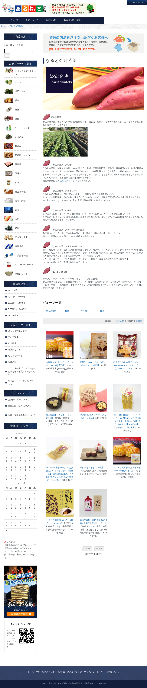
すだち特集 (13, 337)
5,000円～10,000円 (17, 309)
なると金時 (51, 311)
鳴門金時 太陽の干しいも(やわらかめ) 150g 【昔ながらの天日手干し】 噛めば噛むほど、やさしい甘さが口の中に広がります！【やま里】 (127, 421)
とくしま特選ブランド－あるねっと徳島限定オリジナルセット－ (21, 371)
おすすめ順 (119, 321)
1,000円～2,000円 (16, 296)
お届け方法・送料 (71, 20)
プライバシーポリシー (94, 672)
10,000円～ (13, 315)
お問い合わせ (114, 20)
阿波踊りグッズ (15, 349)
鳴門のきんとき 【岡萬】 (92, 467)
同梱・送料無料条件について (21, 415)
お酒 (102, 311)
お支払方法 (49, 20)
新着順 (139, 321)
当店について (30, 20)
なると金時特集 (16, 26)
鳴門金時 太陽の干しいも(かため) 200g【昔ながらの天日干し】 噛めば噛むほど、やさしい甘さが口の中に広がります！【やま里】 (60, 473)
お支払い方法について (18, 399)
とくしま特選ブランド (18, 330)
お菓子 (68, 311)
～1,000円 (12, 290)
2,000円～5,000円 (16, 303)
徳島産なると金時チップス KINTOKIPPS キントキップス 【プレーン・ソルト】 (127, 365)
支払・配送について (45, 672)
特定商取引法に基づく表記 (69, 672)
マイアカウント (137, 2)
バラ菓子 (85, 311)
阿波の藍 (12, 362)
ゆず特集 (12, 343)
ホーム (3, 26)
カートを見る (136, 20)
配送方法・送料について (19, 406)
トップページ (10, 20)
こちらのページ (67, 181)
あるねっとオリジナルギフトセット (21, 382)
